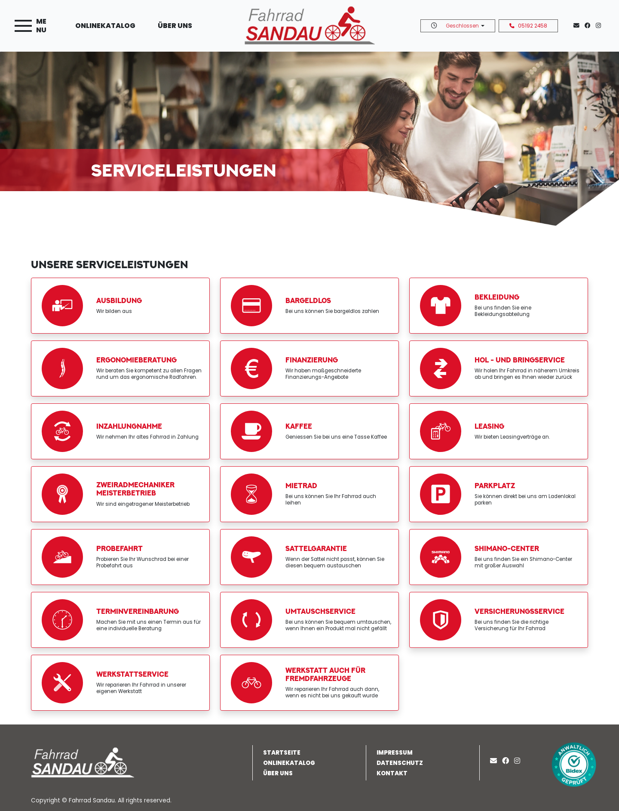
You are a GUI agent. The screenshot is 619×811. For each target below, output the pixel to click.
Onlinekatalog (105, 26)
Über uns (175, 26)
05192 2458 (528, 25)
